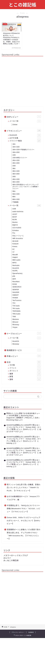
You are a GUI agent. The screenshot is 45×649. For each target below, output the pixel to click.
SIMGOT (15, 295)
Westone (15, 319)
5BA (14, 191)
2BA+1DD (16, 160)
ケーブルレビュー (24, 333)
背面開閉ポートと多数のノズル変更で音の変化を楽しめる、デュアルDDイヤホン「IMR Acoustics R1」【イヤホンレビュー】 (23, 534)
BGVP (14, 217)
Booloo (15, 222)
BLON (14, 219)
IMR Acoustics (17, 238)
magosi (15, 257)
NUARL (15, 271)
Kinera (14, 246)
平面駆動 (15, 202)
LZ (13, 252)
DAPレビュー (24, 116)
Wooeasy (15, 324)
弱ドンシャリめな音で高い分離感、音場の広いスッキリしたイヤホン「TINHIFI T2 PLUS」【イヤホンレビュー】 (23, 487)
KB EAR (15, 241)
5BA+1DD (16, 194)
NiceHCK (15, 268)
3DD (14, 176)
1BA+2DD (16, 152)
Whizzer (15, 322)
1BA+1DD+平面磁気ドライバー (23, 149)
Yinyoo (14, 327)
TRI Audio (16, 308)
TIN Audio (16, 306)
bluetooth (25, 135)
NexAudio (16, 265)
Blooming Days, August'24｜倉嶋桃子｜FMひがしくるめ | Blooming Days (22, 418)
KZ (13, 249)
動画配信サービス (24, 350)
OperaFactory (17, 273)
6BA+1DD (16, 199)
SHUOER (15, 292)
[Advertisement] (22, 80)
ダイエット (25, 371)
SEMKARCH (16, 287)
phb (13, 276)
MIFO (14, 263)
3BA (14, 168)
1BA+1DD (16, 147)
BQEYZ (15, 225)
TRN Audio (16, 314)
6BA (14, 196)
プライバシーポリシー (18, 632)
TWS (14, 316)
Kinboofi (15, 244)
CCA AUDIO (16, 228)
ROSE (14, 284)
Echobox (15, 230)
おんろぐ (7, 558)
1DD (14, 155)
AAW (14, 209)
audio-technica (17, 211)
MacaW (15, 254)
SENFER (15, 289)
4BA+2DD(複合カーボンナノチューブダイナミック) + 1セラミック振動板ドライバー (25, 186)
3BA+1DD (16, 171)
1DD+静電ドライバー (19, 157)
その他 (25, 365)
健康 (25, 374)
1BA (14, 144)
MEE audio (16, 260)
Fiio (13, 233)
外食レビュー (24, 356)
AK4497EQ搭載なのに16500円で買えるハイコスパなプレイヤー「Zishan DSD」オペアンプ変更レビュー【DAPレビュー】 (23, 427)
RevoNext (16, 281)
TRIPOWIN (16, 311)
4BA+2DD (16, 182)
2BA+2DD (16, 163)
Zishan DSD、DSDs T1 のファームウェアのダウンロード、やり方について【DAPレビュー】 (23, 520)
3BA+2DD (16, 174)
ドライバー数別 (25, 141)
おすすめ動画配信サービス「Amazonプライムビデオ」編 (23, 498)
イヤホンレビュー (24, 130)
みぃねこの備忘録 (11, 560)
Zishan (14, 124)
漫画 (25, 379)
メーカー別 (25, 121)
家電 (25, 376)
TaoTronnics (16, 300)
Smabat (15, 298)
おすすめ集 (25, 138)
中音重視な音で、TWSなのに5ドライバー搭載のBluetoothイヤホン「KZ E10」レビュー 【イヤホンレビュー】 (23, 508)
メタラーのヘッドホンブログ (16, 555)
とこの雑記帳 (22, 5)
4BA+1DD (16, 179)
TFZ (13, 303)
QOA (14, 279)
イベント (25, 368)
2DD (14, 166)
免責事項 (31, 632)
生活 (24, 362)
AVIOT (14, 214)
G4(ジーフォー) (17, 236)
